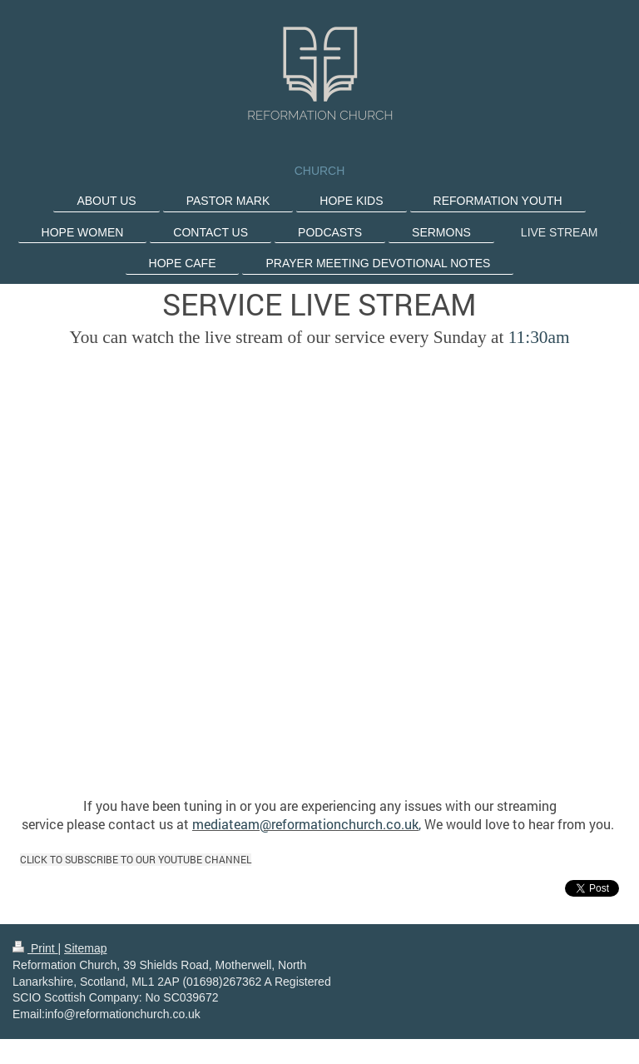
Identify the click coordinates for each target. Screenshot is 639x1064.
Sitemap (85, 948)
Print (35, 948)
